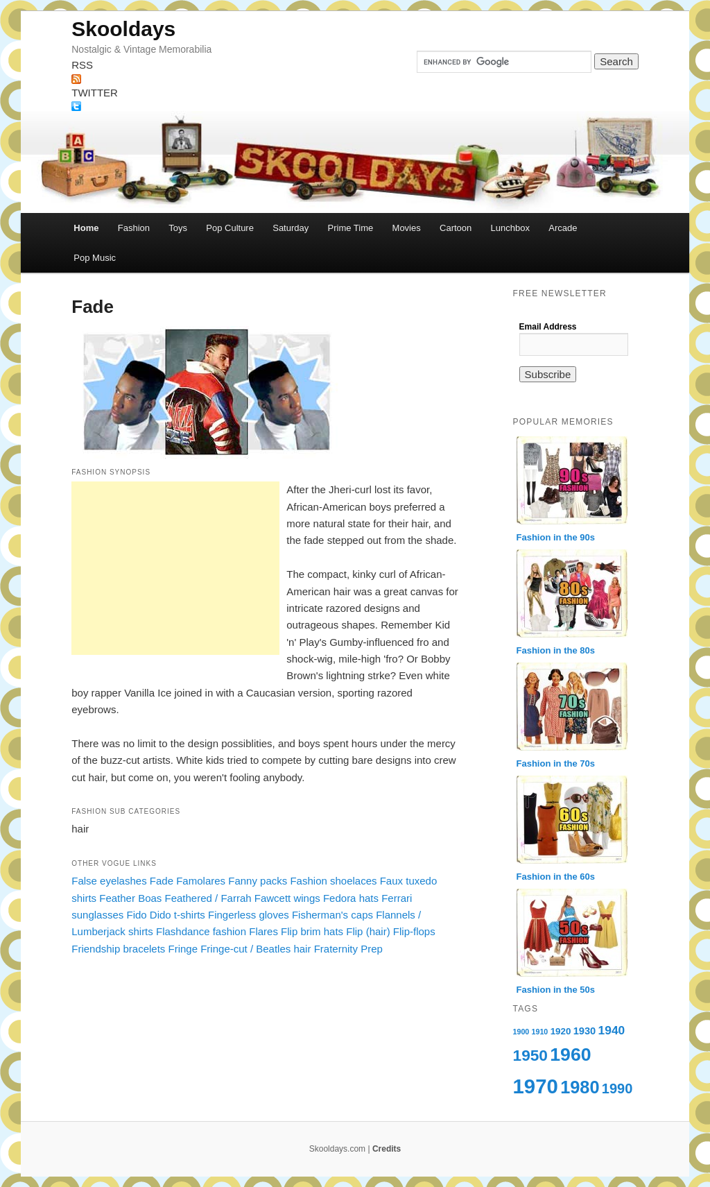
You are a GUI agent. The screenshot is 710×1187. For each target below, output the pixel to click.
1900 (521, 1031)
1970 (535, 1086)
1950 (530, 1055)
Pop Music (94, 258)
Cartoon (455, 228)
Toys (177, 228)
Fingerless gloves (248, 915)
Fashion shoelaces (333, 881)
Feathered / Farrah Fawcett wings (242, 898)
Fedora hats (351, 898)
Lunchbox (510, 228)
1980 (579, 1087)
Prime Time (351, 228)
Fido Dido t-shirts (165, 915)
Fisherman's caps (332, 915)
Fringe (183, 949)
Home (85, 228)
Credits (386, 1149)
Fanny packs (257, 881)
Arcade (562, 228)
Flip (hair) (368, 931)
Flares (263, 931)
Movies (406, 228)
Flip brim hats (312, 931)
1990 (617, 1088)
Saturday (290, 228)
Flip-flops (414, 931)
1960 (570, 1054)
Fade (161, 881)
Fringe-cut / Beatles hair (255, 949)
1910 (540, 1031)
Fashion (134, 228)
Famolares (200, 881)
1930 (584, 1030)
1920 (561, 1031)
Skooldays (123, 28)
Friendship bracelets (118, 949)
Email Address (548, 327)
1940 (611, 1030)
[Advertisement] (175, 568)
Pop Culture (230, 228)
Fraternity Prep (348, 949)
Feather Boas (130, 898)
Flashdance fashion (201, 931)
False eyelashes (108, 881)
